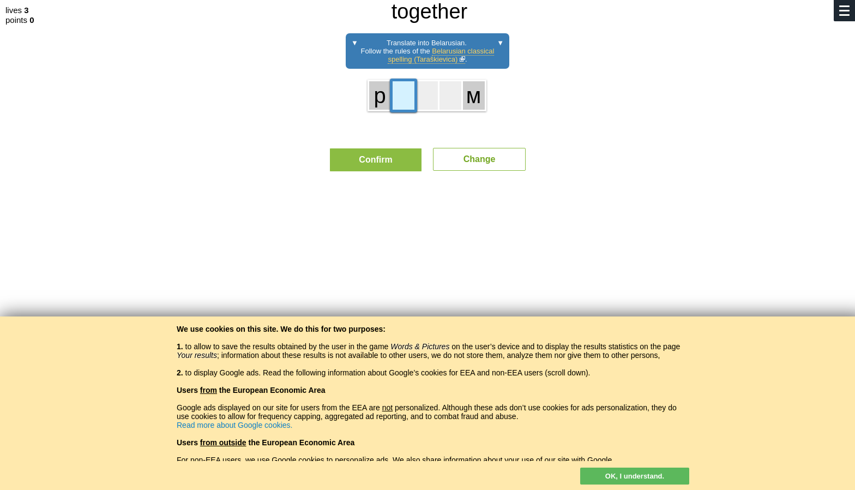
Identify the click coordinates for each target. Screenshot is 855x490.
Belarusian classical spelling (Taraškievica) (441, 55)
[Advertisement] (427, 281)
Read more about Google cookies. (234, 425)
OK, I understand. (634, 476)
